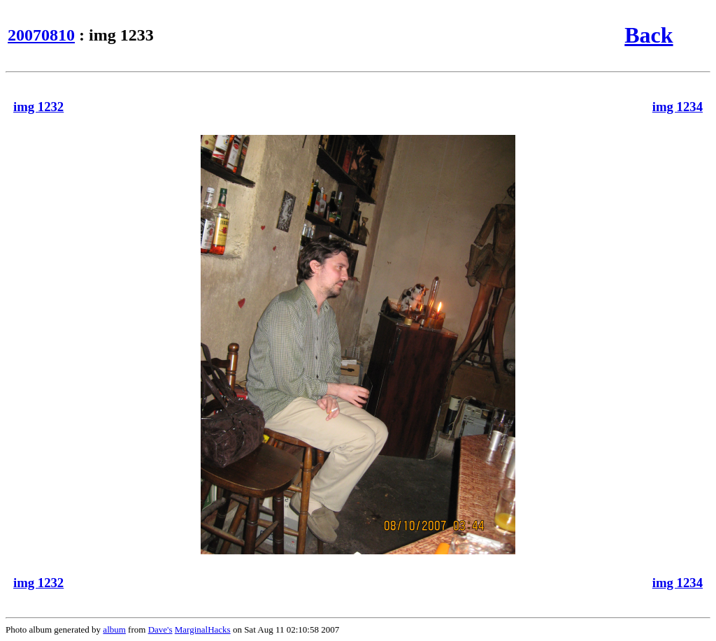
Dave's (160, 629)
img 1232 (38, 106)
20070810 (41, 35)
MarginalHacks (203, 629)
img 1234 (677, 106)
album (114, 629)
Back (648, 35)
